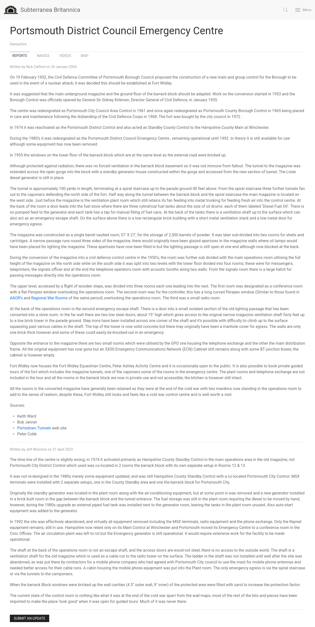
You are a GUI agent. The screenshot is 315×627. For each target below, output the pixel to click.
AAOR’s (16, 298)
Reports (19, 56)
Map (84, 56)
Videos (65, 56)
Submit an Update (29, 618)
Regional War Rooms (49, 298)
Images (43, 56)
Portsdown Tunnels (34, 428)
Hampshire (18, 44)
